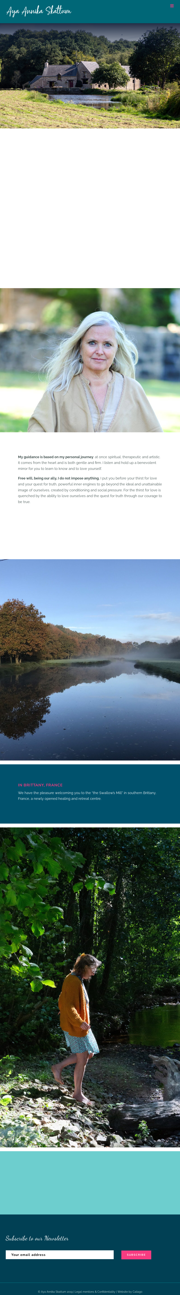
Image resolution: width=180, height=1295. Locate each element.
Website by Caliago (130, 1291)
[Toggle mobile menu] (172, 6)
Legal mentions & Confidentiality (95, 1291)
